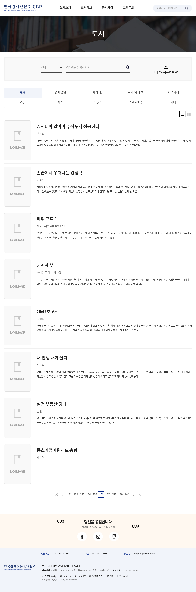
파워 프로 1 (47, 219)
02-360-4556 (61, 553)
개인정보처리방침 (61, 566)
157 (107, 494)
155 (95, 494)
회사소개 (65, 8)
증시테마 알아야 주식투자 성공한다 (68, 126)
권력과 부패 (47, 265)
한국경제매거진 (95, 576)
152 (76, 494)
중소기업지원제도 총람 (57, 450)
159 (120, 494)
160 (127, 494)
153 (82, 494)
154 (88, 494)
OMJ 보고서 (48, 311)
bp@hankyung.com (144, 553)
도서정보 (86, 8)
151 (69, 494)
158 (114, 494)
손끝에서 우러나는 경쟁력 (59, 173)
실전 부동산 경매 (51, 404)
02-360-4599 (100, 553)
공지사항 (107, 8)
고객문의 (128, 8)
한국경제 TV (80, 576)
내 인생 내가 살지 (52, 358)
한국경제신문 (65, 576)
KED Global (122, 576)
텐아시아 (110, 576)
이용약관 (76, 566)
